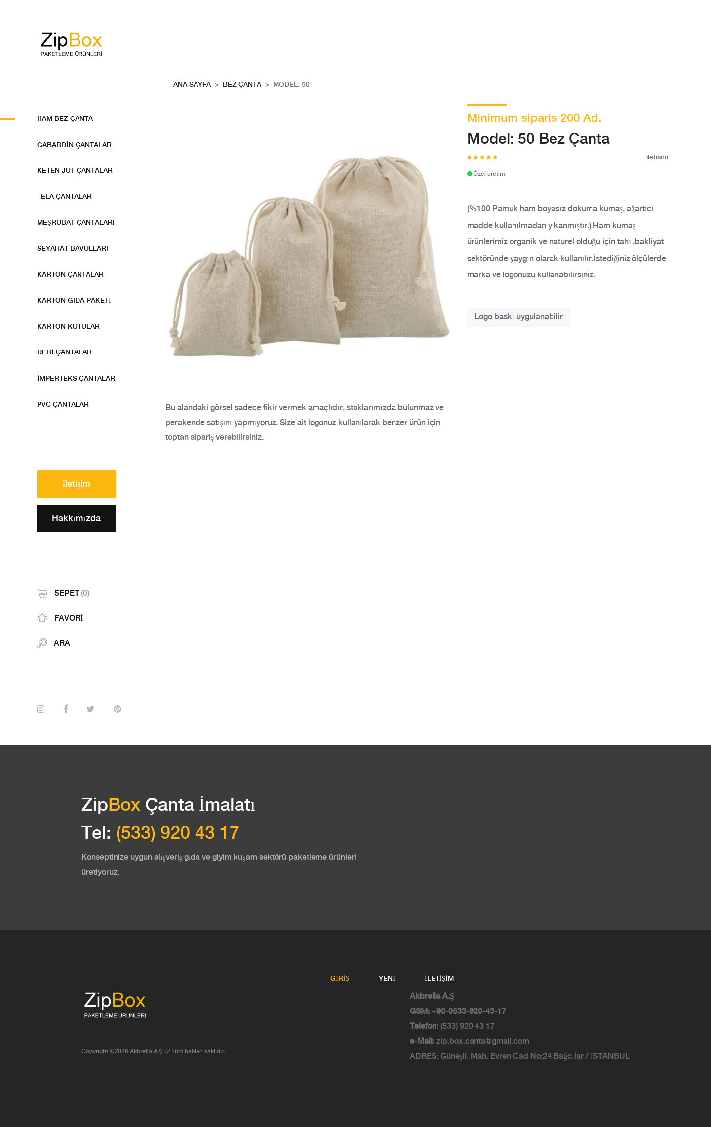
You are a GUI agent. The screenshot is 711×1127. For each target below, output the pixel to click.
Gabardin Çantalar (74, 145)
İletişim (77, 484)
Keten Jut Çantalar (75, 170)
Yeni (387, 978)
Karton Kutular (68, 326)
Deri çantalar (64, 352)
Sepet (63, 593)
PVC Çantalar (63, 404)
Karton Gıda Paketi (74, 300)
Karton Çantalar (70, 275)
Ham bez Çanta (65, 119)
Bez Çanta (242, 84)
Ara (53, 643)
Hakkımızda (76, 518)
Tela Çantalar (64, 197)
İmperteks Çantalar (76, 378)
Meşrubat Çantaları (76, 222)
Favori (60, 618)
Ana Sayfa (192, 84)
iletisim (657, 157)
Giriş (339, 978)
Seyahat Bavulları (72, 248)
